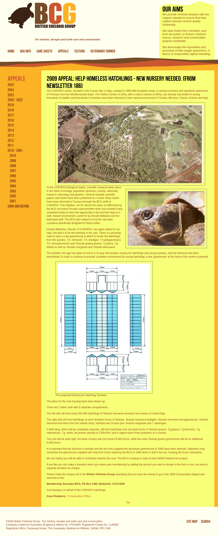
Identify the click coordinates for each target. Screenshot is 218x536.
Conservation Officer (79, 496)
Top (128, 502)
